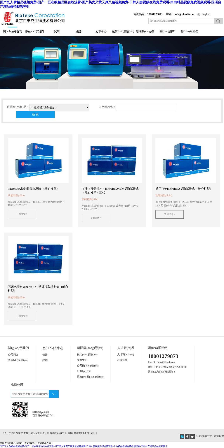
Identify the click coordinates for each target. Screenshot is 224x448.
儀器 (79, 31)
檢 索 (35, 114)
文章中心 (101, 31)
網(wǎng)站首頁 (12, 31)
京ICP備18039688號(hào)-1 (82, 433)
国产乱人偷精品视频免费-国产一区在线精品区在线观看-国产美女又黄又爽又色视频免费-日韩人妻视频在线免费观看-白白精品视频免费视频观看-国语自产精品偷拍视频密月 (83, 446)
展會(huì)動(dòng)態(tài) (90, 376)
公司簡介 (13, 354)
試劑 (57, 31)
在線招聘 (122, 360)
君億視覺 (219, 436)
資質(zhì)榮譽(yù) (18, 360)
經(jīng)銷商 (167, 31)
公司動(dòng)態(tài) (88, 365)
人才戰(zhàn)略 (125, 354)
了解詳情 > (22, 214)
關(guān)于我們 (34, 31)
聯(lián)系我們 (189, 31)
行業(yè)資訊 (84, 371)
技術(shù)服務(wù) (123, 31)
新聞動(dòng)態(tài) (145, 33)
